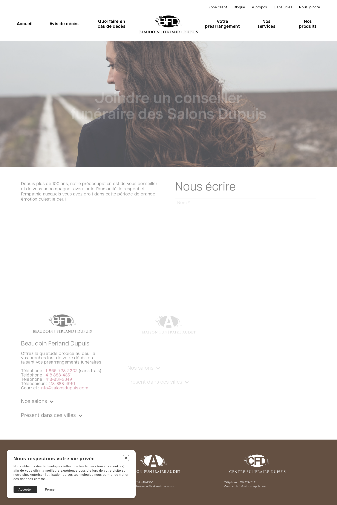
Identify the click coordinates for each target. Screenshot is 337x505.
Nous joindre (309, 7)
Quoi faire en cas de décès (111, 24)
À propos (259, 7)
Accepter (25, 489)
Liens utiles (283, 7)
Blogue (239, 7)
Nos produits (308, 24)
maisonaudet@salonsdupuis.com (153, 486)
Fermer (50, 489)
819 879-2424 (248, 482)
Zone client (217, 7)
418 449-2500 (144, 482)
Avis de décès (64, 24)
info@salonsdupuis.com (251, 486)
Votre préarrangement (222, 24)
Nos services (266, 24)
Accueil (24, 24)
